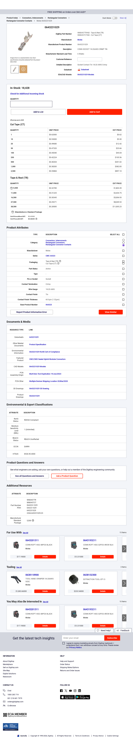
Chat (7, 691)
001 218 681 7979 (12, 698)
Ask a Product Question (67, 476)
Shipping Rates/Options (69, 667)
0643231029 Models (85, 75)
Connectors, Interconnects (32, 18)
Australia (22, 736)
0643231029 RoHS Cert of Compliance (44, 352)
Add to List (38, 112)
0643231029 (34, 396)
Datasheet (83, 70)
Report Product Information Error (31, 312)
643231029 (34, 337)
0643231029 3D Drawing (39, 389)
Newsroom (7, 677)
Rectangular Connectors (57, 18)
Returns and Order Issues (70, 671)
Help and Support (67, 661)
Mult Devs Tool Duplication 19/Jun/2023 (45, 374)
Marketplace (8, 664)
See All (25, 533)
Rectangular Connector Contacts (19, 21)
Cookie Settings (113, 736)
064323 (49, 305)
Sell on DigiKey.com (10, 667)
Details (45, 557)
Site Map (6, 671)
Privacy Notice (75, 647)
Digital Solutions (9, 674)
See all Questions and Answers (29, 476)
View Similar (111, 312)
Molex (79, 40)
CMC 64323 (50, 256)
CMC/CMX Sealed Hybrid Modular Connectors (47, 359)
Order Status (65, 664)
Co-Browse (9, 705)
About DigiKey (8, 661)
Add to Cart (94, 112)
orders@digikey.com (13, 702)
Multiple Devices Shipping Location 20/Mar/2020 (48, 381)
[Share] (123, 18)
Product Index (12, 18)
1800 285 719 (11, 694)
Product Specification (37, 345)
